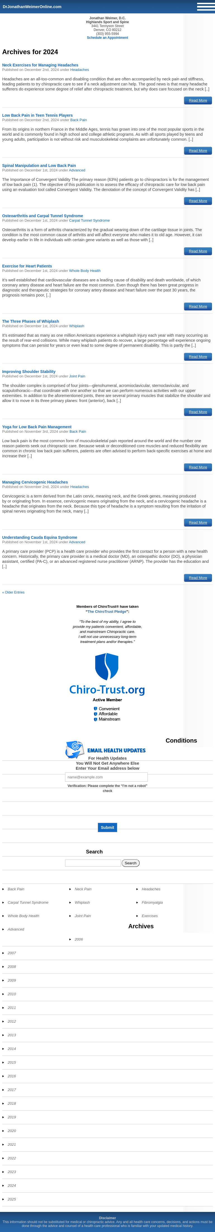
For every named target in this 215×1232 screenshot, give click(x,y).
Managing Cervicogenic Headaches (35, 482)
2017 (12, 1090)
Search (94, 852)
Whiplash (76, 326)
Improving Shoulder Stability (29, 371)
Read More (198, 100)
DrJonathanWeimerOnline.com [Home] (32, 6)
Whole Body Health (85, 271)
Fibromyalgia (152, 902)
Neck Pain (83, 889)
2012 (12, 1021)
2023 (12, 1172)
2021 (12, 1144)
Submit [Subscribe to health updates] (107, 827)
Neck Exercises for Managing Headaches (40, 65)
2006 (79, 939)
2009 (12, 980)
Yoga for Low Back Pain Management (36, 427)
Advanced (77, 170)
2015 (12, 1062)
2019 (12, 1117)
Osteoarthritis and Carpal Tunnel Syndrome (42, 216)
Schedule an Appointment (107, 38)
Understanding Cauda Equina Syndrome (39, 537)
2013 (12, 1035)
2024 (12, 1185)
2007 (12, 953)
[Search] (93, 863)
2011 (12, 1008)
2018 (12, 1103)
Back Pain (78, 120)
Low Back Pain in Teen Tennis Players (37, 115)
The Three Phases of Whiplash (30, 321)
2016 (12, 1076)
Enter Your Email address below (107, 768)
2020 (12, 1131)
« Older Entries (13, 592)
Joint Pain (77, 376)
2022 (12, 1158)
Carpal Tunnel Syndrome (89, 220)
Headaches (79, 70)
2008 (12, 967)
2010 (12, 994)
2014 (12, 1049)
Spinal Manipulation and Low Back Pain (39, 165)
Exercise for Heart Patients (27, 266)
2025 (12, 1199)
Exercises (150, 916)
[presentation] (107, 810)
